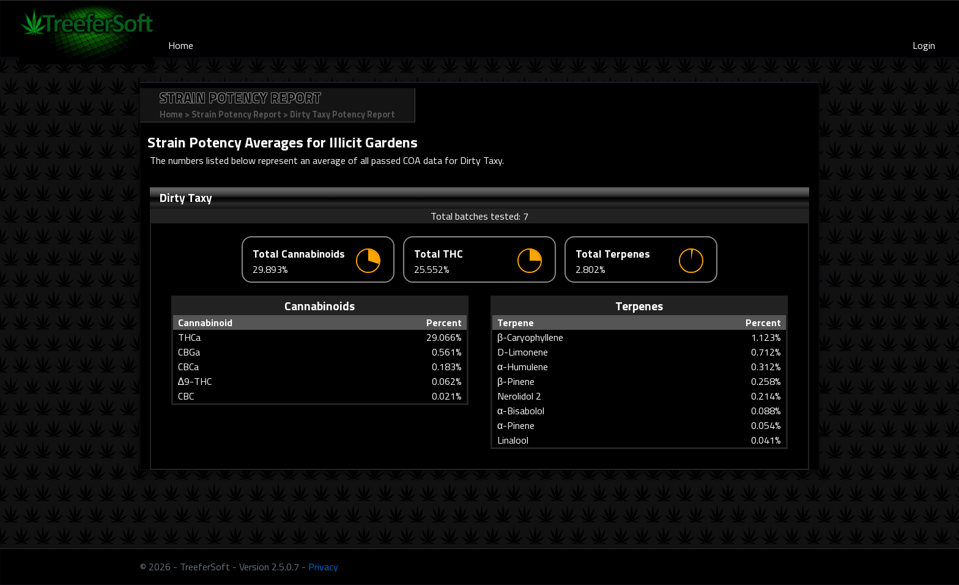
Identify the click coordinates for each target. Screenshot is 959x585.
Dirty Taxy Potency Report (342, 114)
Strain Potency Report (236, 114)
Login (924, 45)
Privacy (323, 566)
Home (180, 45)
